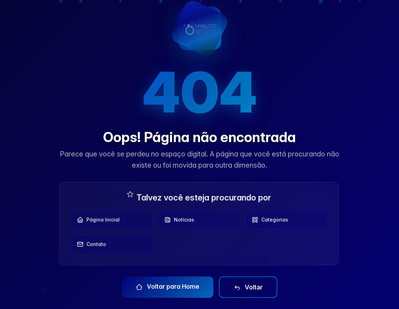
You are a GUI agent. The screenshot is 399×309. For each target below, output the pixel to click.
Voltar (248, 287)
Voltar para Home (167, 286)
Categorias (267, 219)
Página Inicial (95, 219)
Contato (89, 244)
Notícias (177, 219)
